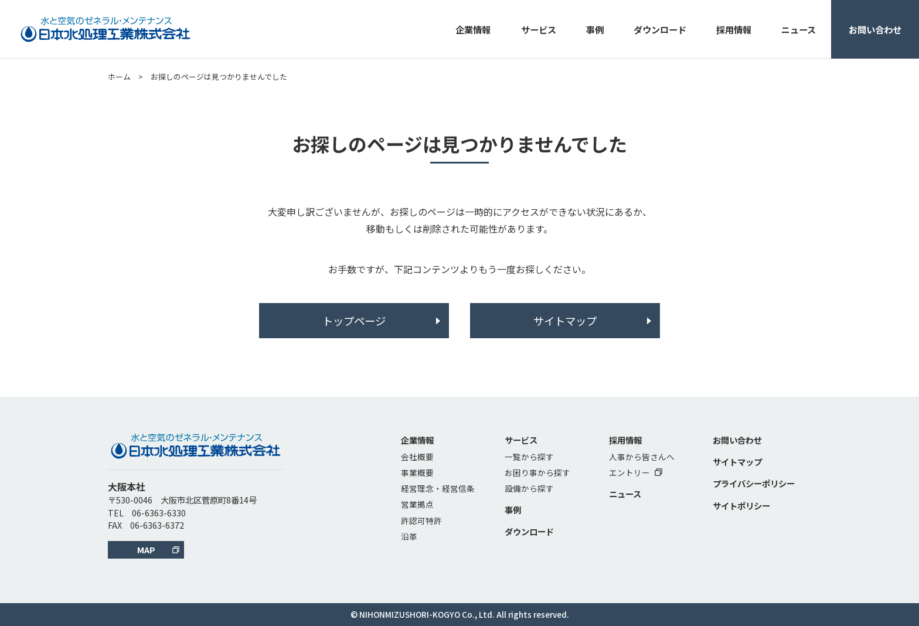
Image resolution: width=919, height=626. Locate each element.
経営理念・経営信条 (438, 488)
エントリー (635, 472)
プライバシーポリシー (754, 483)
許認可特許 (421, 520)
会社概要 (417, 456)
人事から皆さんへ (642, 456)
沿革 (409, 536)
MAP (146, 549)
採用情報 (733, 29)
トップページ (354, 320)
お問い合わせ (875, 29)
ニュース (798, 29)
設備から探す (529, 488)
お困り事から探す (537, 472)
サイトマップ (565, 320)
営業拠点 (417, 504)
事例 (595, 29)
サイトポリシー (741, 505)
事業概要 (417, 472)
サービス (538, 29)
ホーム (119, 76)
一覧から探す (529, 456)
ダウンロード (660, 29)
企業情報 (473, 29)
